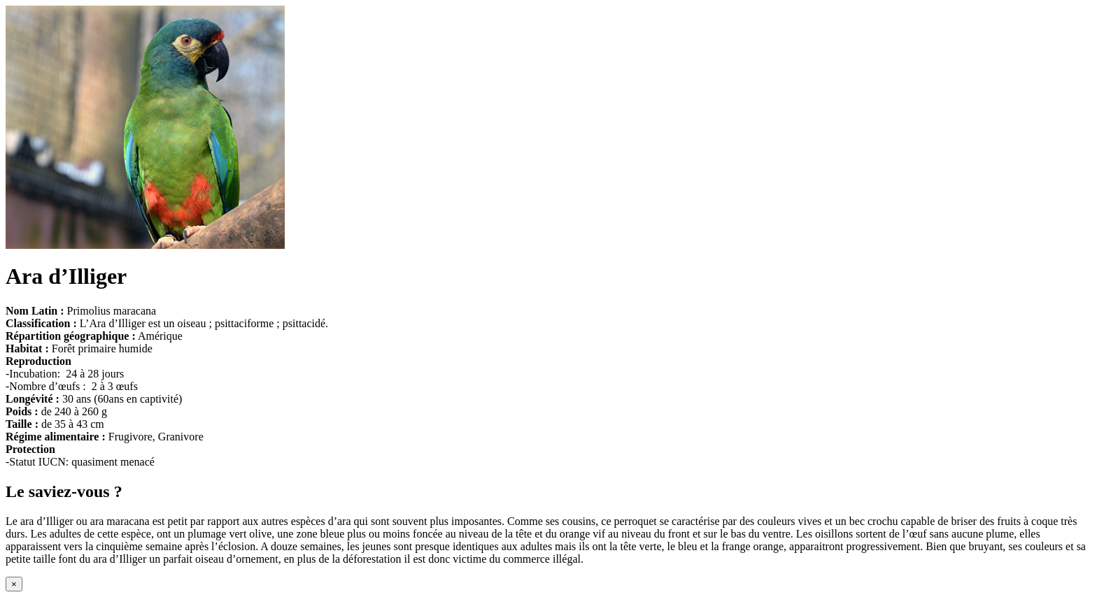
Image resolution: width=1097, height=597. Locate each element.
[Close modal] (14, 584)
